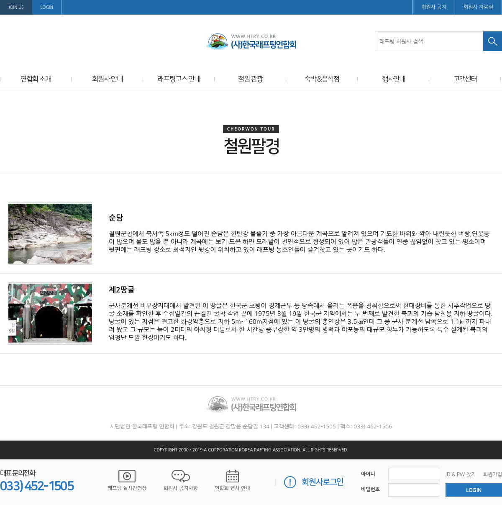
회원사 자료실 (478, 7)
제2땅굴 (122, 290)
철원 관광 (250, 79)
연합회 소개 (35, 79)
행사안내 (393, 79)
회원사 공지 (433, 7)
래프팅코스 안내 (179, 79)
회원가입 (492, 474)
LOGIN (47, 7)
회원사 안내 (107, 79)
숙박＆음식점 (322, 79)
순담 (116, 218)
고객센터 (465, 79)
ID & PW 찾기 (461, 474)
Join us (16, 7)
